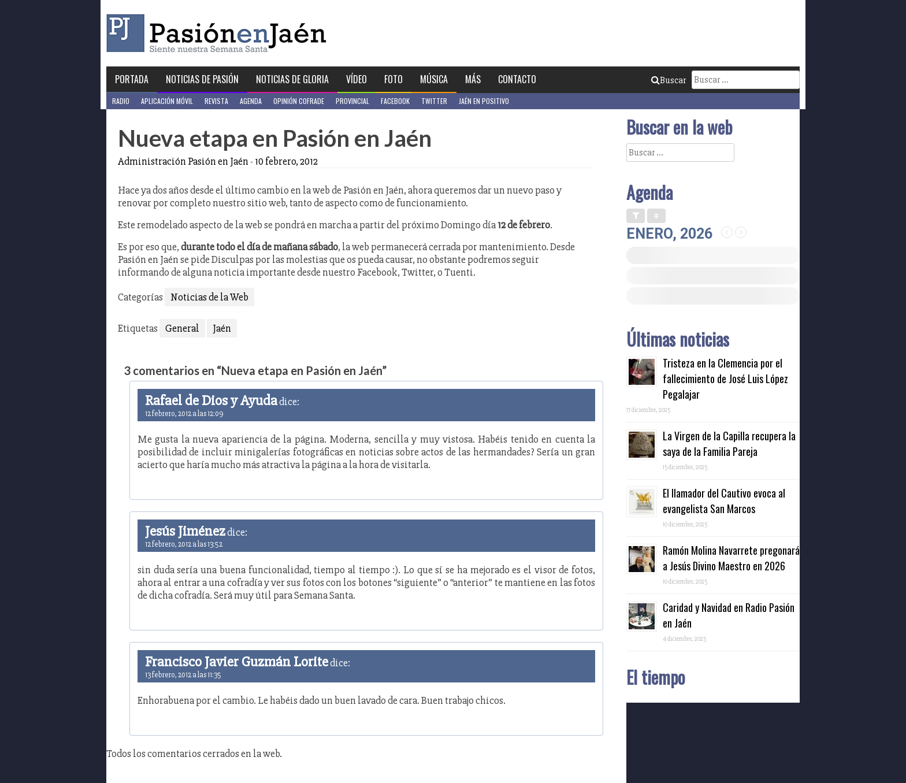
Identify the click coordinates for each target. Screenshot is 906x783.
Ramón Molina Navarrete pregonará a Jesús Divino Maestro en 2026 (731, 558)
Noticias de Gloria (292, 79)
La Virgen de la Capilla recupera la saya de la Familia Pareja (729, 443)
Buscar (668, 80)
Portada (131, 79)
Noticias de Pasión (202, 79)
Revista (216, 101)
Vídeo (356, 79)
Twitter (434, 101)
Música (434, 79)
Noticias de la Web (209, 297)
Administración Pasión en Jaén (183, 161)
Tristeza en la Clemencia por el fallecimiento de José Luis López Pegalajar (725, 378)
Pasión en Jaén (219, 33)
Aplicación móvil (167, 101)
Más (473, 79)
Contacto (517, 79)
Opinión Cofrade (298, 101)
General (182, 328)
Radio (120, 101)
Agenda (251, 101)
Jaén (222, 328)
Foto (393, 79)
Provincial (352, 101)
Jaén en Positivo (484, 101)
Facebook (395, 101)
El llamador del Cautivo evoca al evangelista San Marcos (724, 500)
